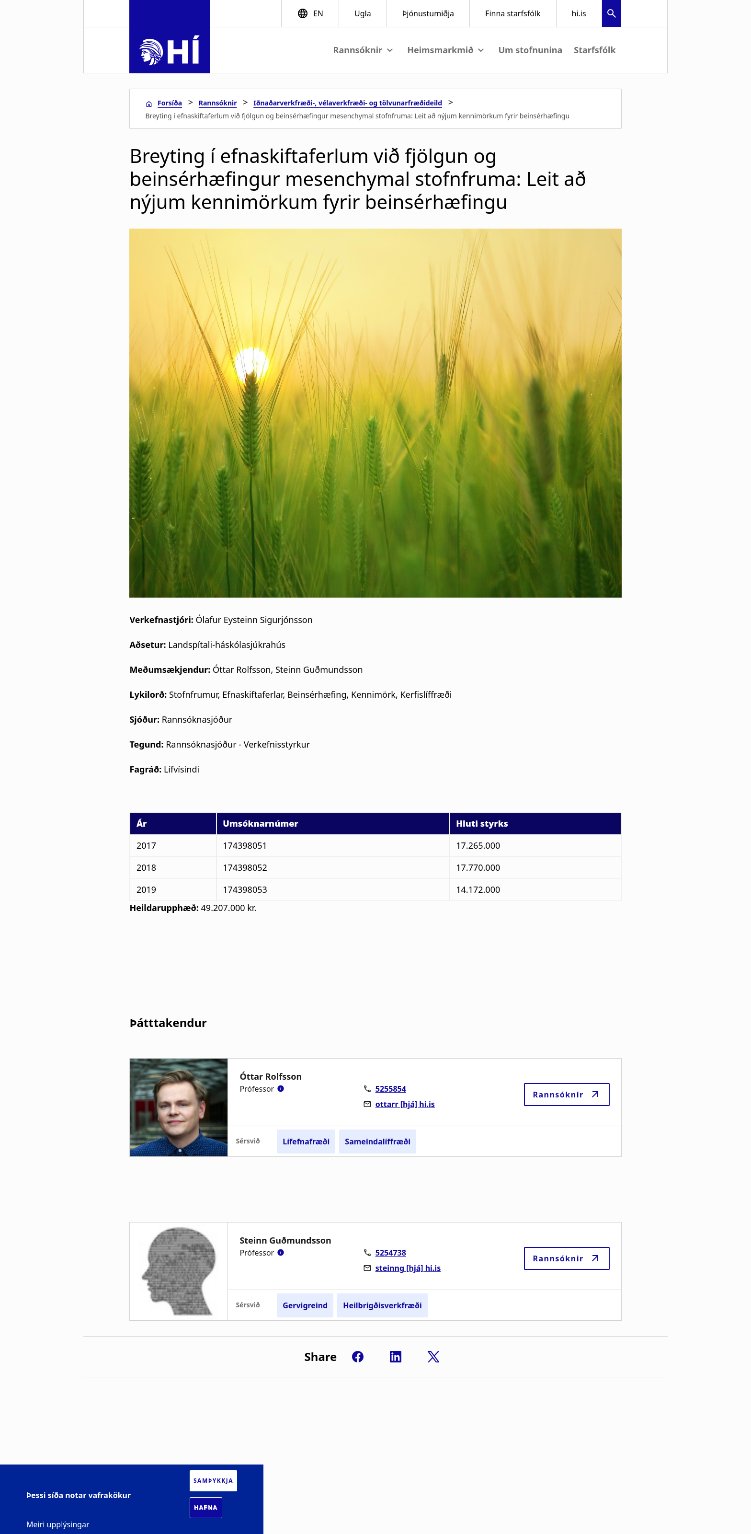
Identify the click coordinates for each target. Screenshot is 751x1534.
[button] (611, 15)
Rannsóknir (218, 102)
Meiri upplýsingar (58, 1524)
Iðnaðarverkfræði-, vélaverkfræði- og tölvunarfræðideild (347, 102)
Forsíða (170, 102)
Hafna (206, 1507)
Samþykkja (213, 1480)
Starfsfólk (594, 50)
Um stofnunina (530, 50)
